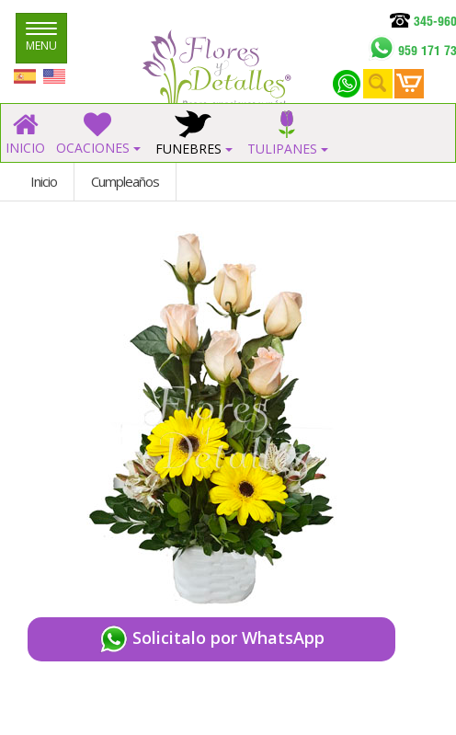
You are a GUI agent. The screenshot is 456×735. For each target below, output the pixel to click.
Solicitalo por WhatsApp (212, 639)
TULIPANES (287, 133)
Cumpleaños (125, 181)
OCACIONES (98, 133)
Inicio (43, 181)
